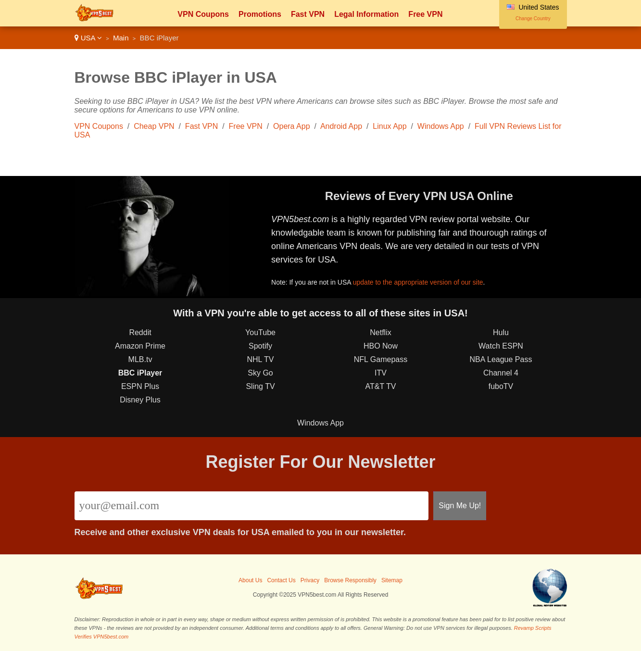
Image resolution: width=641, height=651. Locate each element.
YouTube (260, 332)
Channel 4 (500, 373)
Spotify (260, 346)
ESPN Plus (140, 386)
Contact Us (281, 580)
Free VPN (425, 14)
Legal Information (366, 14)
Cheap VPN (154, 126)
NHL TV (260, 359)
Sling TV (260, 386)
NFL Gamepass (380, 359)
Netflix (380, 332)
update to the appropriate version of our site (418, 282)
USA (88, 38)
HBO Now (381, 346)
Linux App (389, 126)
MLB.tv (140, 359)
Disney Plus (140, 400)
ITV (381, 373)
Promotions (260, 14)
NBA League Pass (501, 359)
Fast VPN (308, 14)
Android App (341, 126)
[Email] (252, 505)
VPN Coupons (203, 14)
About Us (250, 580)
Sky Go (260, 373)
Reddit (140, 332)
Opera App (291, 126)
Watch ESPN (500, 346)
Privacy (310, 580)
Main (121, 38)
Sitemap (391, 580)
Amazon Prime (140, 346)
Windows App (440, 126)
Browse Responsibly (350, 580)
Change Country (533, 18)
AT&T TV (380, 386)
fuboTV (501, 386)
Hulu (501, 332)
